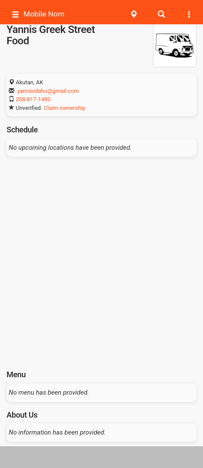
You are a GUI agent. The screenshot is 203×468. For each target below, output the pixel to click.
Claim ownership (65, 108)
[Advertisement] (101, 260)
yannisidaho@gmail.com (48, 91)
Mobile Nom (38, 14)
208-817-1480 (33, 99)
